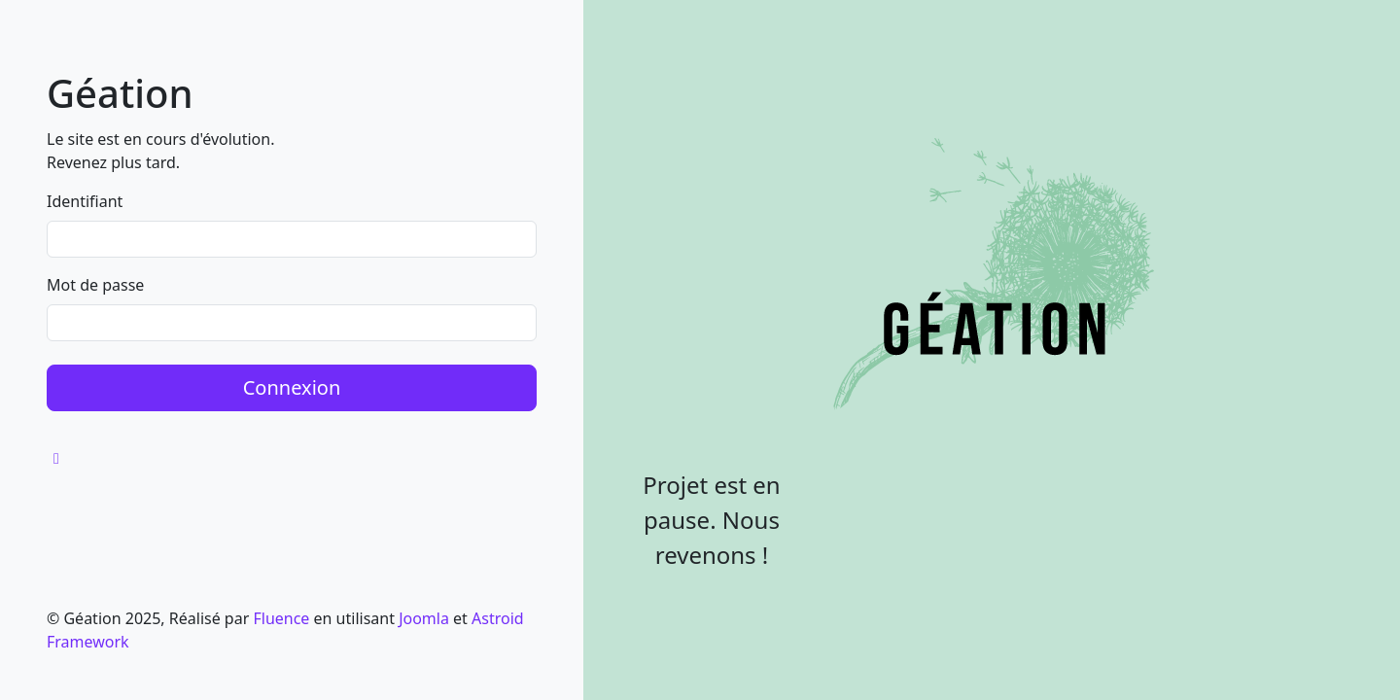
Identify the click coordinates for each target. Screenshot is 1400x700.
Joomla (424, 618)
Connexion (292, 387)
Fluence (281, 618)
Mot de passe (95, 285)
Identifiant (84, 201)
